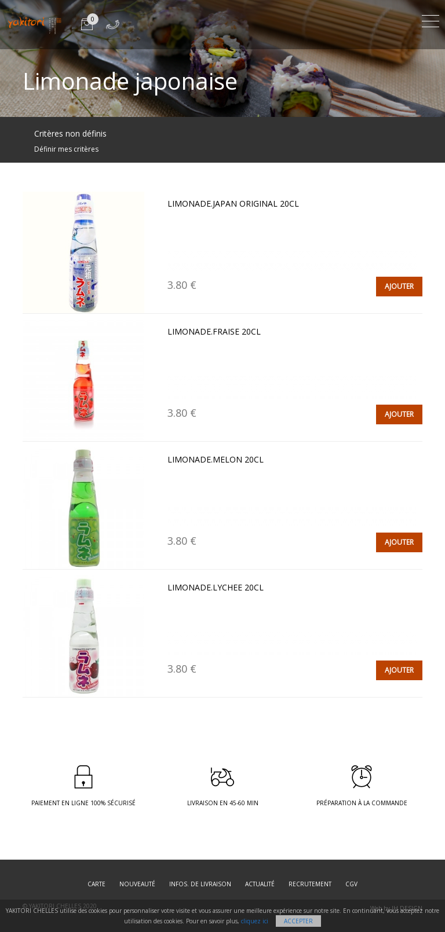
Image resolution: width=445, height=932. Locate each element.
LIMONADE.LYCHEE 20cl (215, 587)
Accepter (298, 921)
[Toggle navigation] (430, 19)
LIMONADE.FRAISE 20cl (214, 331)
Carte (96, 884)
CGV (351, 884)
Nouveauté (137, 884)
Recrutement (310, 884)
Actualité (260, 884)
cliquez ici (254, 921)
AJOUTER (399, 286)
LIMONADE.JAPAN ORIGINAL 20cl (233, 203)
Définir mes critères (66, 149)
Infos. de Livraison (200, 884)
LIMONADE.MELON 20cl (215, 459)
